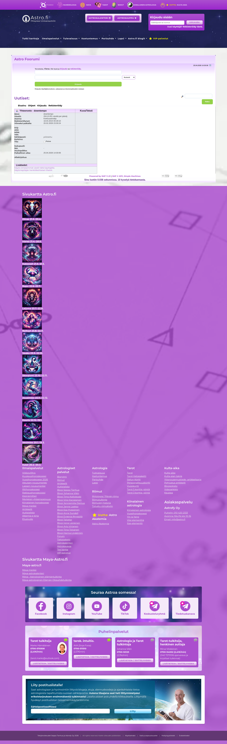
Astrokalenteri (100, 18)
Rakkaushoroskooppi (33, 492)
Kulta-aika (176, 5)
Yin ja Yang (133, 516)
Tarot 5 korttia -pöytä (138, 489)
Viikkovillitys (28, 472)
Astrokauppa (126, 18)
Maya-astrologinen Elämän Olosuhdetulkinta (47, 580)
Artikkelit (27, 509)
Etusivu (49, 5)
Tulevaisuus (70, 38)
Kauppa (168, 492)
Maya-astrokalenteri (33, 573)
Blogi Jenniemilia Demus (71, 503)
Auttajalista (28, 512)
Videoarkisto (171, 489)
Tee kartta (62, 549)
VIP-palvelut (158, 38)
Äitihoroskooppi (31, 489)
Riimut (121, 5)
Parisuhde (108, 38)
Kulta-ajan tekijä (173, 476)
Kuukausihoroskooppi (34, 476)
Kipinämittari (29, 496)
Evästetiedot (184, 736)
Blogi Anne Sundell (67, 513)
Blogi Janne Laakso (67, 506)
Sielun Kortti (134, 479)
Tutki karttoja (30, 38)
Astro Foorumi (27, 59)
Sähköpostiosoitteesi (43, 706)
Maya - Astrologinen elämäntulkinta (42, 576)
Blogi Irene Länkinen (68, 523)
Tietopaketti (63, 539)
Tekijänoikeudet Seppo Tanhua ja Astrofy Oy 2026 (58, 736)
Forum (61, 536)
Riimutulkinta (99, 499)
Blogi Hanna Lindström (70, 533)
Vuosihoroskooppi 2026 (35, 479)
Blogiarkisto (170, 486)
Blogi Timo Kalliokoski (69, 496)
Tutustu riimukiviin (102, 506)
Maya (88, 5)
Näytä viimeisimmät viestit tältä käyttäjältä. (34, 168)
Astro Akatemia (100, 523)
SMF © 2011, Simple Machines (126, 176)
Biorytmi (62, 476)
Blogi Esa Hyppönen (68, 509)
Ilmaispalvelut (50, 38)
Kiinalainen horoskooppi (35, 502)
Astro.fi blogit (136, 38)
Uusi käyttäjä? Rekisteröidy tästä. (185, 26)
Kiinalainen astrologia (145, 5)
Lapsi (121, 38)
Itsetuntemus (89, 38)
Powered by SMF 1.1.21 (100, 176)
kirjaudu (63, 69)
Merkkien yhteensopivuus (36, 499)
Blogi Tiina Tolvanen (68, 529)
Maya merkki (29, 506)
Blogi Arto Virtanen (67, 526)
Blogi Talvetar (64, 519)
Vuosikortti (133, 486)
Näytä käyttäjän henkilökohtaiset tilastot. (33, 170)
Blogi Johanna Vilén (68, 493)
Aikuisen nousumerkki (34, 482)
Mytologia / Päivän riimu (105, 496)
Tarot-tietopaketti (136, 476)
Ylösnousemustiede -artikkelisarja (182, 479)
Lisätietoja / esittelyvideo (48, 663)
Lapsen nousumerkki (33, 486)
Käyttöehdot (130, 736)
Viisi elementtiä (135, 520)
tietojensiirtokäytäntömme (73, 700)
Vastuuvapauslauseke (148, 736)
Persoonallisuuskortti (138, 482)
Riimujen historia (101, 503)
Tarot (105, 5)
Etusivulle (27, 519)
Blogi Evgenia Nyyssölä (69, 516)
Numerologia (69, 5)
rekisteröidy (75, 69)
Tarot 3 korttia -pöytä (138, 492)
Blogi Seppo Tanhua (68, 490)
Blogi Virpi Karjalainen (69, 500)
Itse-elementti (135, 523)
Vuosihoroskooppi (137, 513)
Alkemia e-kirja (30, 515)
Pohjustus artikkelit (175, 482)
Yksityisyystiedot (168, 736)
